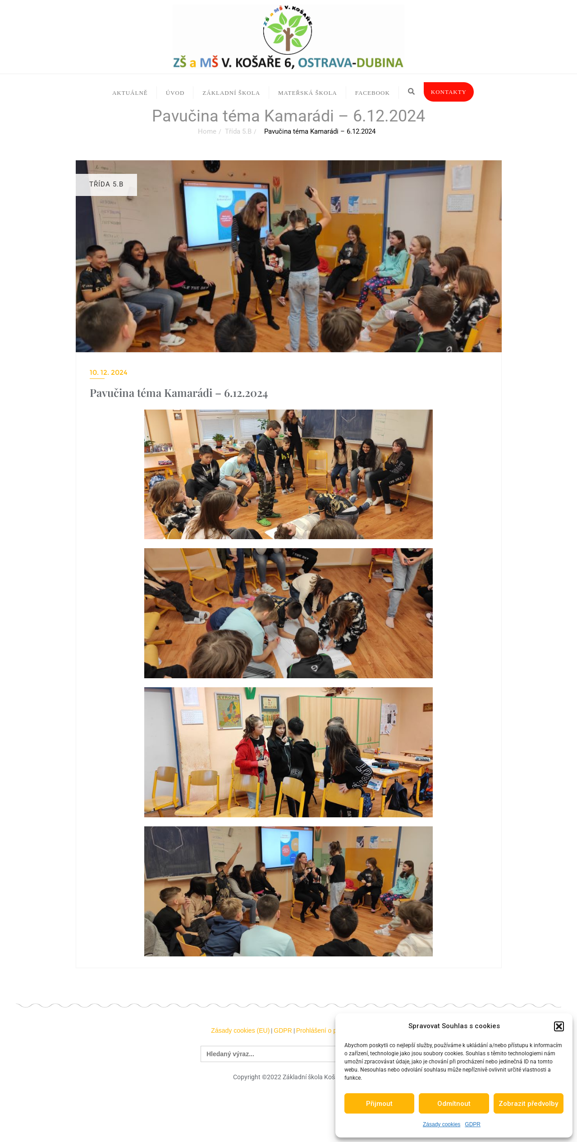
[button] (558, 1026)
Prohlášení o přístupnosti (331, 1030)
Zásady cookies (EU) (240, 1030)
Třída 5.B (238, 131)
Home (207, 131)
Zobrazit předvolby (528, 1104)
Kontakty (449, 92)
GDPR (473, 1124)
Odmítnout (454, 1104)
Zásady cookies (441, 1124)
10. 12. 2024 (109, 372)
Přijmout (379, 1104)
